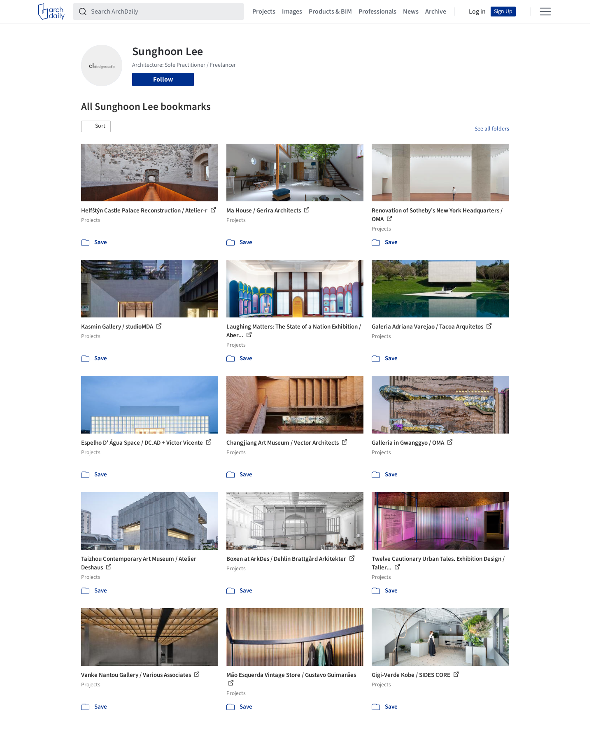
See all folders (492, 129)
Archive (435, 11)
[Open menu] (545, 11)
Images (292, 11)
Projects (263, 11)
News (411, 11)
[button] (96, 126)
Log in (477, 11)
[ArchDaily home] (51, 11)
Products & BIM (330, 11)
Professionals (377, 11)
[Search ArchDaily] (165, 11)
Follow (163, 79)
